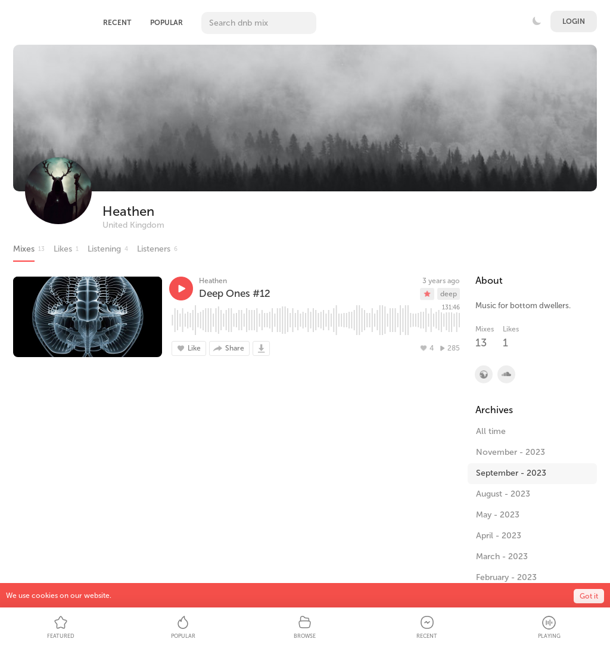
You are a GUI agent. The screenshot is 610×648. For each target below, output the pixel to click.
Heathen (128, 211)
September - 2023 (511, 473)
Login (573, 21)
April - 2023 (498, 536)
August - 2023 (503, 494)
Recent (117, 22)
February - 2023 (506, 577)
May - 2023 (497, 515)
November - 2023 (510, 452)
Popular (166, 22)
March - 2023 (502, 556)
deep (448, 294)
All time (491, 431)
